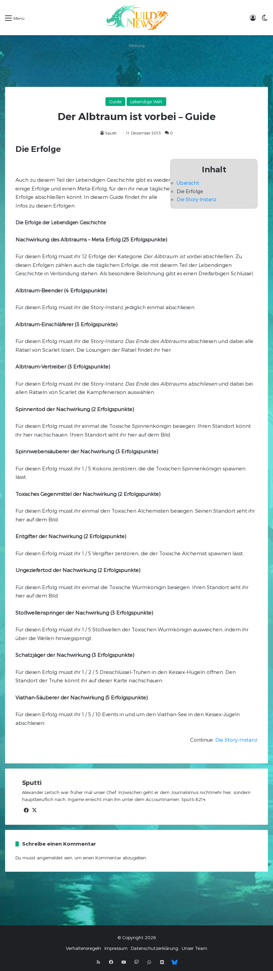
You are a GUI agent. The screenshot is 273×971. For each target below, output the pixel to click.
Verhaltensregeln (83, 948)
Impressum (116, 948)
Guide (115, 101)
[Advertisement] (136, 65)
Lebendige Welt (146, 101)
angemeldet (50, 857)
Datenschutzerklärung (154, 948)
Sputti (111, 132)
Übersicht (188, 183)
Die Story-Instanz (197, 199)
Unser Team (194, 948)
